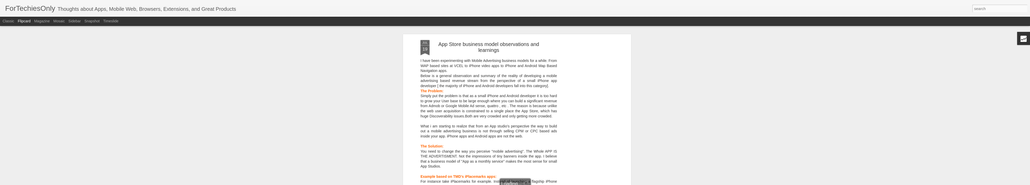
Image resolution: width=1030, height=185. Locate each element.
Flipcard (24, 21)
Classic (8, 21)
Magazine (42, 21)
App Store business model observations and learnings (488, 47)
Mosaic (59, 21)
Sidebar (74, 21)
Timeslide (110, 21)
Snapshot (92, 21)
